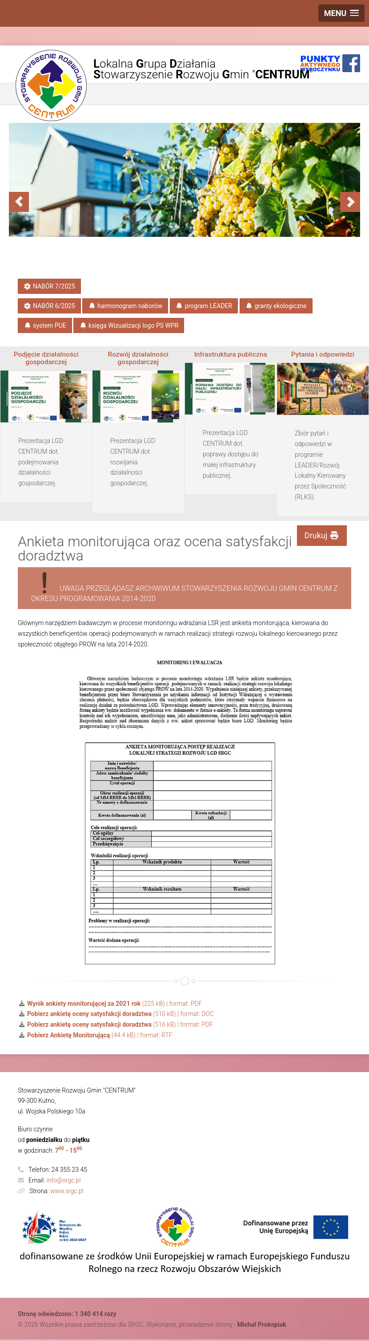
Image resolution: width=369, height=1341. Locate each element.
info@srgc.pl (64, 1180)
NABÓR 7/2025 (49, 286)
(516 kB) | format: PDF (115, 1024)
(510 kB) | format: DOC (116, 1013)
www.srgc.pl (67, 1191)
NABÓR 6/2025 (49, 305)
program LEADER (204, 305)
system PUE (45, 325)
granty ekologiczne (276, 305)
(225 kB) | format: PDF (110, 1003)
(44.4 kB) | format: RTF (95, 1035)
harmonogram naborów (125, 305)
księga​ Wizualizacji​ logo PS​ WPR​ (128, 325)
